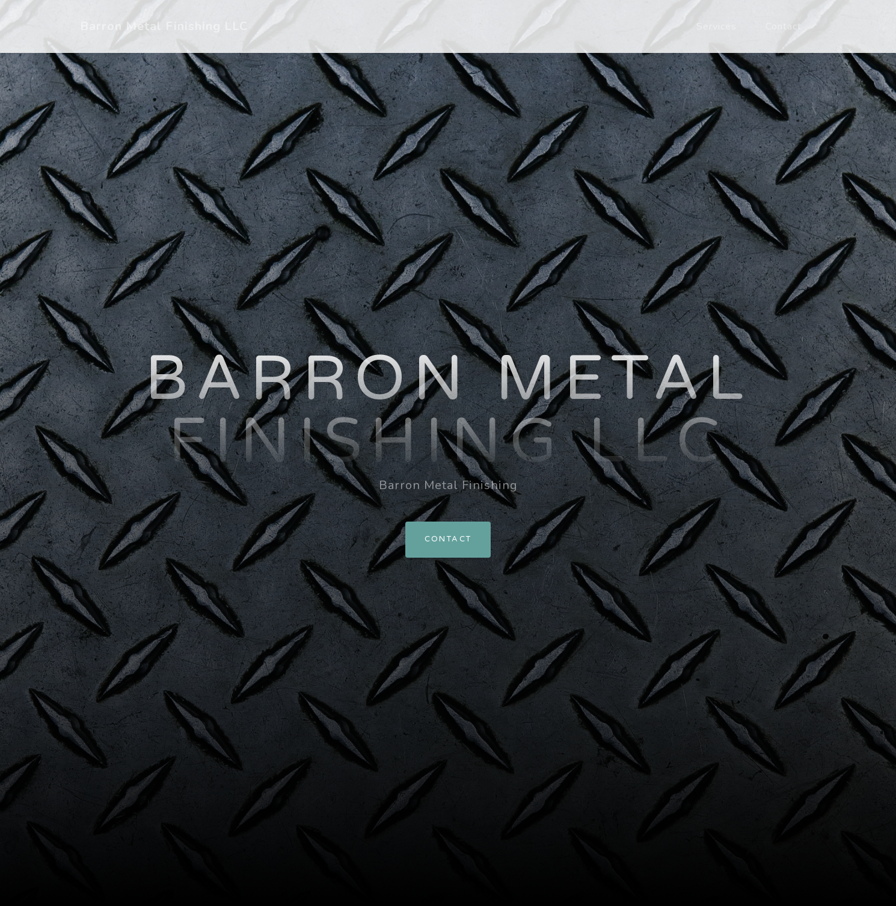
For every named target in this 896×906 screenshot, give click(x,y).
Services (716, 26)
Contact (784, 26)
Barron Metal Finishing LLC (164, 26)
